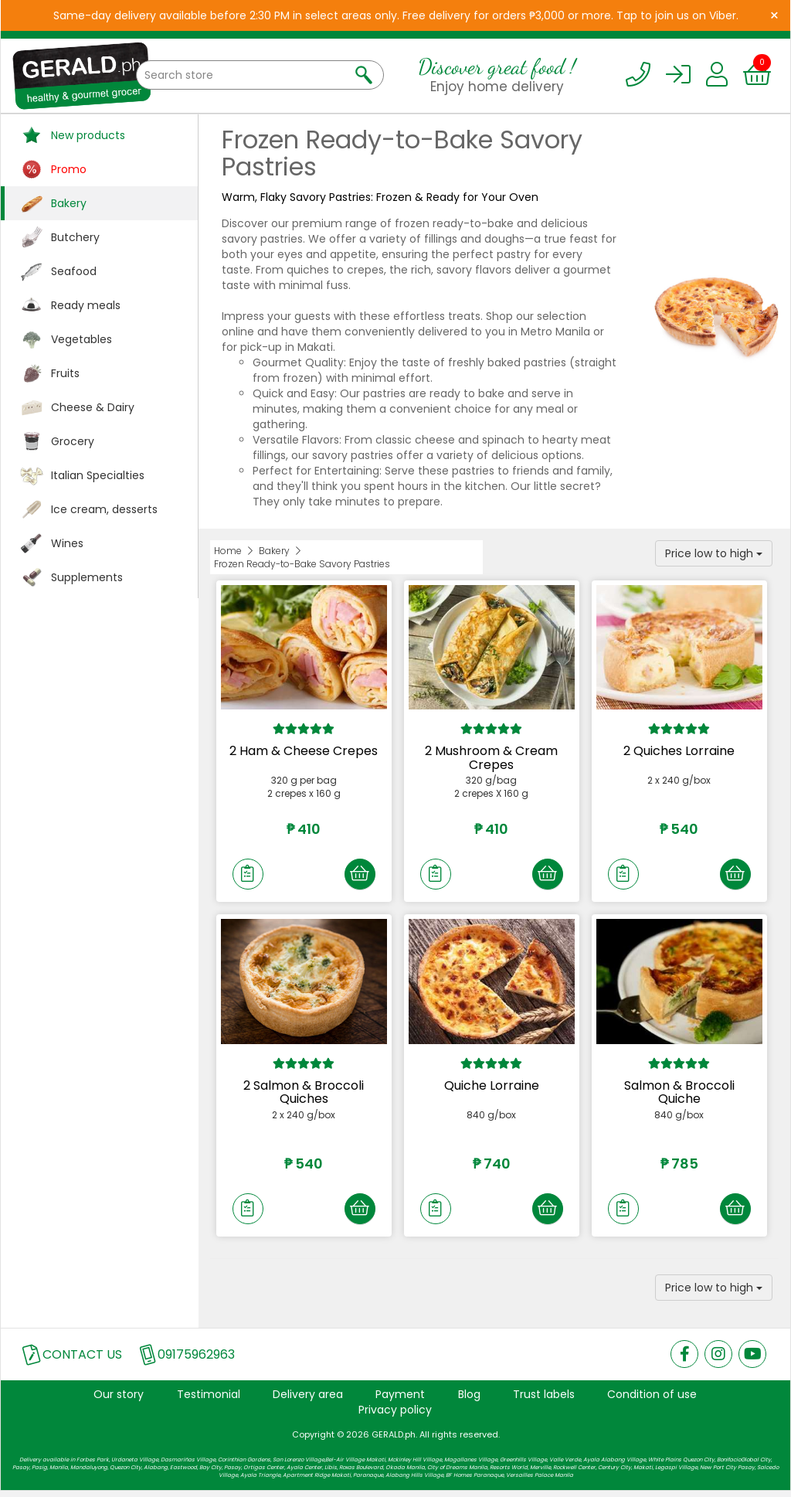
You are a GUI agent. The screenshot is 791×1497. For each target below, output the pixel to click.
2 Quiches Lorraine (679, 751)
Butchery (75, 237)
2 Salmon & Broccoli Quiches (303, 1095)
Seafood (74, 271)
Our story (118, 1399)
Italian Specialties (97, 475)
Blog (469, 1399)
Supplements (87, 577)
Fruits (65, 373)
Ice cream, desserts (104, 509)
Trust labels (544, 1399)
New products (88, 135)
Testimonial (208, 1399)
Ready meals (86, 305)
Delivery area (308, 1399)
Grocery (72, 441)
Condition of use (652, 1399)
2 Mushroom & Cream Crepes (491, 758)
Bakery (69, 203)
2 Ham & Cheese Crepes (303, 751)
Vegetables (81, 339)
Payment (400, 1399)
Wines (67, 543)
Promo (69, 169)
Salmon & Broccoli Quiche (679, 1095)
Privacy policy (395, 1415)
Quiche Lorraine (491, 1088)
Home (228, 550)
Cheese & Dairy (92, 407)
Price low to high (713, 553)
